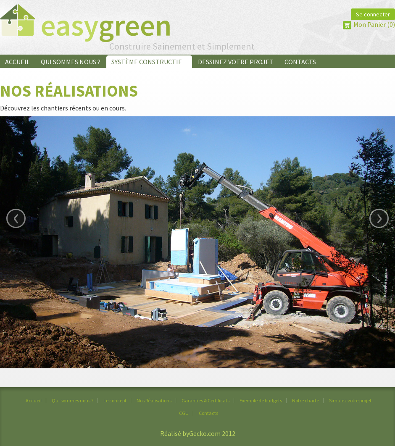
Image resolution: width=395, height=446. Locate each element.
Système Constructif (149, 62)
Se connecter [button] (373, 14)
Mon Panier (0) (374, 24)
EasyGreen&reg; (85, 23)
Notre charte (305, 400)
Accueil (17, 62)
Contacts (300, 62)
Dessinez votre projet (236, 62)
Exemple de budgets (261, 400)
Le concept (114, 400)
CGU (184, 413)
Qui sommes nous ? (70, 62)
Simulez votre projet (350, 400)
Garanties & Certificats (205, 400)
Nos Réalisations (154, 400)
